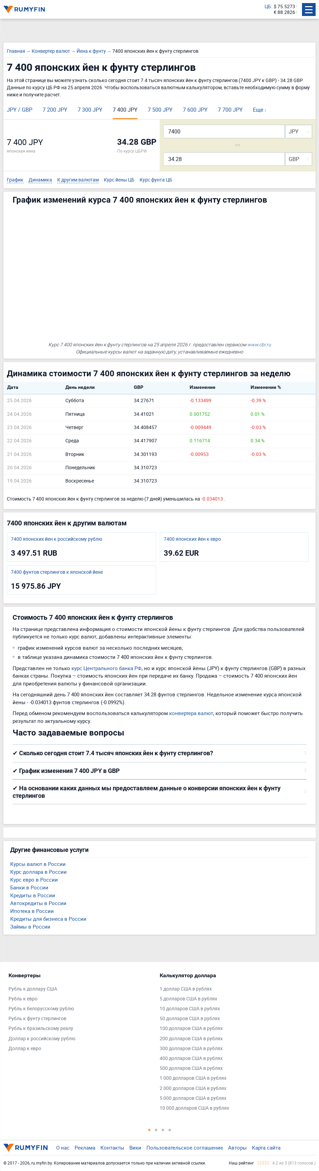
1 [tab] (149, 1129)
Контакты (112, 1147)
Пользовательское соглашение (184, 1147)
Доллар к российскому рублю (42, 1039)
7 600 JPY (195, 109)
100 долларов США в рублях (191, 1028)
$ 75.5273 (284, 7)
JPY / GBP (19, 109)
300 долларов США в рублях (191, 1048)
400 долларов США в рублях (191, 1058)
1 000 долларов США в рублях (193, 1078)
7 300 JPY (90, 109)
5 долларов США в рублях (188, 999)
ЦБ (268, 7)
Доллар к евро (25, 1048)
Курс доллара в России (38, 872)
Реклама (85, 1147)
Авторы (237, 1147)
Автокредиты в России (38, 903)
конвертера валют (191, 713)
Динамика (40, 180)
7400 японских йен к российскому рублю (56, 539)
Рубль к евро (23, 999)
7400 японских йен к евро (192, 539)
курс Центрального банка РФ (106, 668)
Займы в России (30, 926)
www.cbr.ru (259, 344)
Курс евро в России (34, 879)
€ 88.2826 (284, 12)
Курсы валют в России (38, 864)
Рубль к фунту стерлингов (37, 1019)
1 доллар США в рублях (186, 989)
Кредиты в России (32, 895)
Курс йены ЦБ (119, 180)
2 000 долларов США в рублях (193, 1088)
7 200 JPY (55, 109)
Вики (135, 1147)
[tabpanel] (81, 1013)
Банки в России (29, 887)
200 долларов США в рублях (191, 1039)
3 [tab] (163, 1129)
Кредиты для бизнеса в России (48, 919)
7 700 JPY (230, 109)
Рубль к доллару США (33, 989)
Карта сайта (266, 1147)
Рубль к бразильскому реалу (41, 1028)
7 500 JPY (160, 109)
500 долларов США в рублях (191, 1068)
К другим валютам (78, 180)
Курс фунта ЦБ (156, 180)
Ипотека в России (32, 911)
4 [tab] (169, 1129)
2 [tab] (156, 1129)
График (15, 180)
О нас (62, 1147)
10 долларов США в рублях (190, 1009)
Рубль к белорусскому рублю (41, 1009)
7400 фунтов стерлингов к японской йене (57, 572)
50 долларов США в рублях (190, 1019)
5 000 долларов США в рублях (193, 1098)
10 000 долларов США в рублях (194, 1108)
